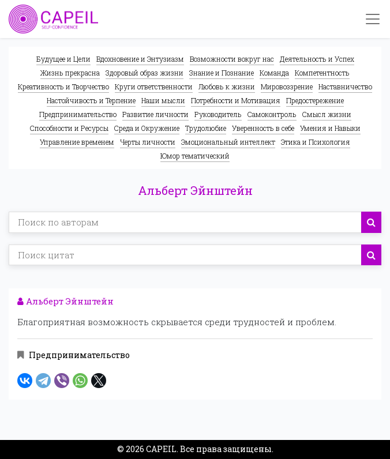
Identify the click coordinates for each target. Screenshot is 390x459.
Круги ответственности (154, 86)
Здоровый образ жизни (144, 72)
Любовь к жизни (226, 86)
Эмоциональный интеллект (228, 141)
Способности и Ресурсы (69, 128)
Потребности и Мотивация (235, 100)
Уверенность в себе (263, 128)
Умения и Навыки (330, 128)
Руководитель (218, 114)
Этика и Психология (315, 141)
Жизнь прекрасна (70, 72)
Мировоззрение (287, 86)
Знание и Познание (221, 72)
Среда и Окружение (146, 128)
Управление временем (77, 141)
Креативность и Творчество (63, 86)
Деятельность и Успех (317, 58)
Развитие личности (155, 114)
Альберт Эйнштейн (65, 301)
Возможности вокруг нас (232, 58)
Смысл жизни (326, 114)
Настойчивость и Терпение (91, 100)
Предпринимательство (78, 114)
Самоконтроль (272, 114)
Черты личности (147, 141)
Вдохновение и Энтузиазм (140, 58)
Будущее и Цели (63, 58)
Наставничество (345, 86)
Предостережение (315, 100)
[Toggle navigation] (372, 19)
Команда (274, 72)
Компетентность (322, 72)
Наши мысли (163, 100)
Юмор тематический (195, 155)
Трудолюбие (205, 128)
